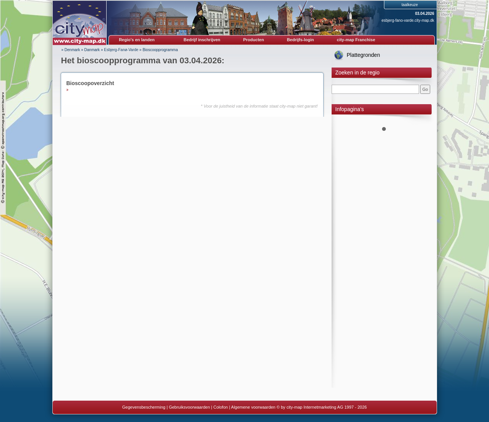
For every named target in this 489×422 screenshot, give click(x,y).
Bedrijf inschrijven (202, 39)
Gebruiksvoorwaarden (189, 407)
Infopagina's (349, 109)
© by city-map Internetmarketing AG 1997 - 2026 (322, 407)
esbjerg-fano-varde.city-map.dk (408, 20)
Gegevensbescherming (143, 407)
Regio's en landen (137, 39)
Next (427, 118)
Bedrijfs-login (300, 39)
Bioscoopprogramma (160, 50)
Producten (253, 39)
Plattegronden (363, 55)
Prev (341, 118)
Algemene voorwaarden (253, 407)
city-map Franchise (356, 39)
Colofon (221, 407)
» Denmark (71, 50)
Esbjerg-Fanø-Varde (121, 50)
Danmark (92, 50)
